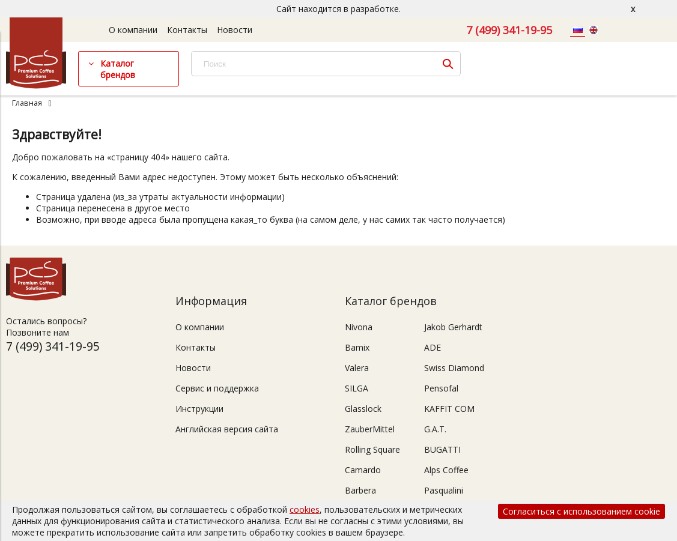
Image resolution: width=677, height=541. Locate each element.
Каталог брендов (117, 69)
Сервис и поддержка (217, 388)
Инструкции (199, 408)
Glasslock (363, 408)
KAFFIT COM (449, 408)
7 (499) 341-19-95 (509, 30)
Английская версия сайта (226, 429)
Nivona (358, 327)
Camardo (363, 470)
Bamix (357, 347)
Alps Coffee (446, 470)
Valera (357, 367)
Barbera (360, 490)
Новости (234, 29)
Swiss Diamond (454, 367)
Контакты (187, 29)
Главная (27, 103)
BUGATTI (442, 449)
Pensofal (441, 388)
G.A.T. (435, 429)
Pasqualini (443, 490)
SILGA (356, 388)
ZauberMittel (370, 429)
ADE (432, 347)
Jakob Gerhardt (453, 327)
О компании (133, 29)
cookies (305, 509)
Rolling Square (372, 449)
